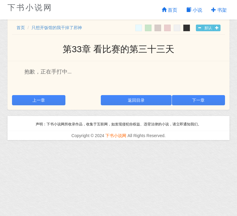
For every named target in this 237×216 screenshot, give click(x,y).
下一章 (198, 100)
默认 (208, 28)
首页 (169, 10)
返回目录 (136, 100)
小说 (194, 10)
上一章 (38, 100)
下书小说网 (30, 7)
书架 (219, 10)
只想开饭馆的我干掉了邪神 (57, 27)
